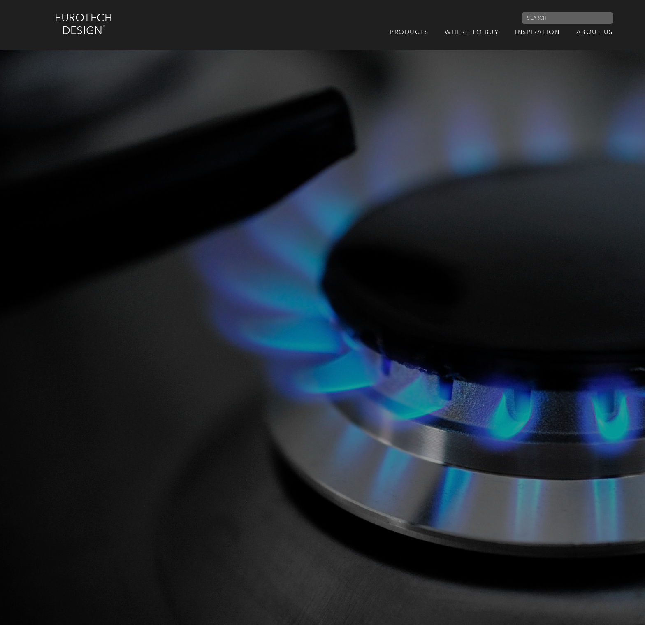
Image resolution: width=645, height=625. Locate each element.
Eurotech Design (83, 25)
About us (594, 33)
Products (409, 33)
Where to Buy (472, 33)
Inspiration (537, 33)
